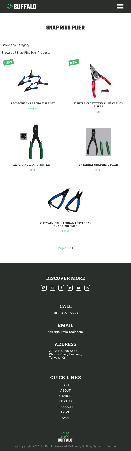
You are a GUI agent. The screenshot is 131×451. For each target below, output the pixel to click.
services (65, 395)
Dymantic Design (104, 446)
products (65, 406)
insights (65, 401)
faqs (65, 417)
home (65, 412)
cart (65, 385)
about (65, 390)
